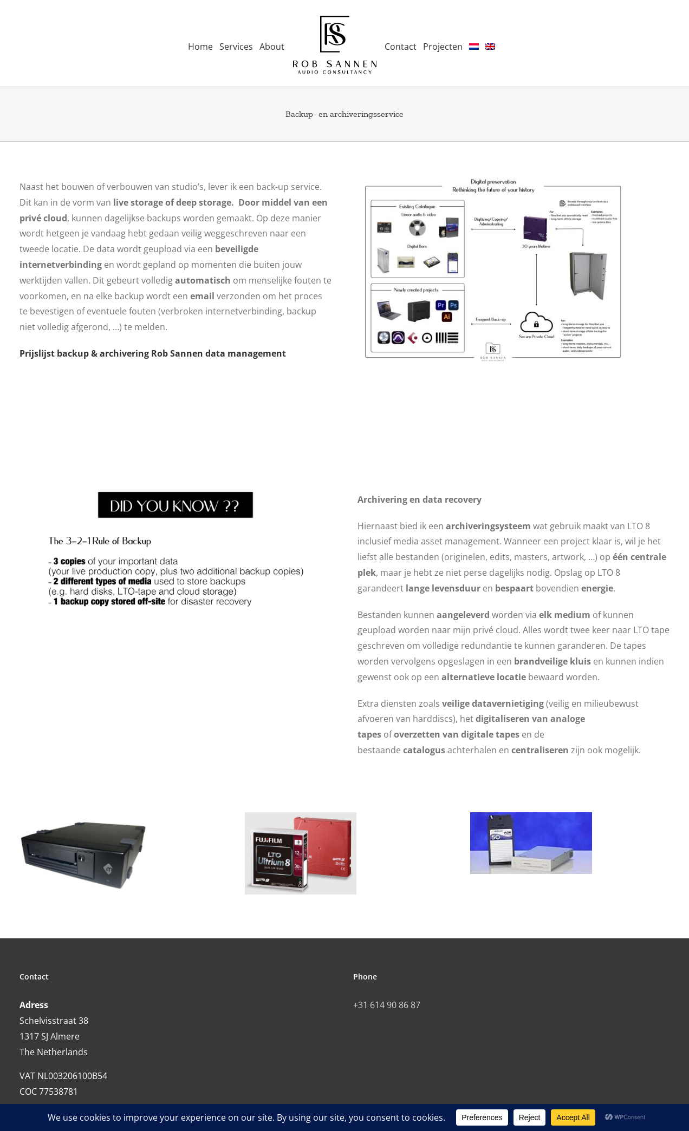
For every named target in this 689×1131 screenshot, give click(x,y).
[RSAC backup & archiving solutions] (493, 179)
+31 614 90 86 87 (386, 1005)
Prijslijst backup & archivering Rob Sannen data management (153, 353)
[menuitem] (474, 43)
